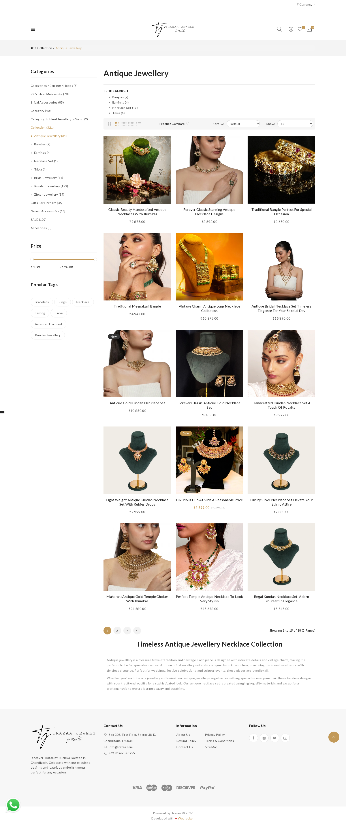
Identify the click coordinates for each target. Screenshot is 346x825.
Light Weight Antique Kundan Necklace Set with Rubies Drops (137, 502)
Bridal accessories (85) (47, 102)
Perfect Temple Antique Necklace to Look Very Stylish (209, 598)
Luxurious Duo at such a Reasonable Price (209, 500)
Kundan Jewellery (48, 335)
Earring (40, 313)
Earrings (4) (42, 152)
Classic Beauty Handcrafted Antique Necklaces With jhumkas (137, 211)
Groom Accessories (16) (48, 211)
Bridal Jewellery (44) (48, 178)
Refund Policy (186, 741)
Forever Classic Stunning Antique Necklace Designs (209, 211)
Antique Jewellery (69, 48)
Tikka (59, 313)
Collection (44, 48)
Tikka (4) (40, 169)
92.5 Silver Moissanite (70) (50, 94)
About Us (183, 734)
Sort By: (218, 124)
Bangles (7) (42, 144)
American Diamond (48, 324)
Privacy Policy (215, 734)
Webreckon (186, 818)
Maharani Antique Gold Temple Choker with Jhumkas (137, 598)
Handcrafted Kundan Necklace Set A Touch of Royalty (281, 405)
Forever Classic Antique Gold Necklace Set (210, 405)
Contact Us (184, 747)
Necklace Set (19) (47, 161)
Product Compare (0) (174, 124)
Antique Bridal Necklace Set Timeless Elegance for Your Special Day (281, 308)
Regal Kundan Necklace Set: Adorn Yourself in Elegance (281, 598)
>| (137, 630)
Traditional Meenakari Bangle (137, 306)
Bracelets (42, 302)
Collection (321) (42, 127)
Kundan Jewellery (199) (51, 186)
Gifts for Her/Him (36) (47, 203)
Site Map (211, 747)
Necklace (83, 302)
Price (36, 245)
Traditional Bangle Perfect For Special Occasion (281, 211)
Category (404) (42, 111)
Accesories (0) (41, 228)
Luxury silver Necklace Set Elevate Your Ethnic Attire (281, 502)
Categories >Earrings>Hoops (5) (54, 85)
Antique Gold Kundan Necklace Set (137, 403)
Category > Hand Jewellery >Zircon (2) (59, 119)
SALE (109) (39, 219)
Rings (62, 302)
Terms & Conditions (219, 741)
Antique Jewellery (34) (50, 136)
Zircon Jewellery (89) (49, 194)
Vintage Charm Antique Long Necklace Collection (209, 308)
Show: (270, 124)
